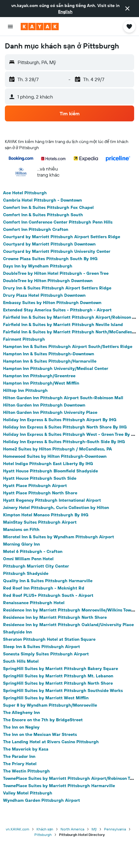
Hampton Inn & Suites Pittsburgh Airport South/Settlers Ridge (67, 346)
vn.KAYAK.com (17, 829)
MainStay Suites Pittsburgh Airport (40, 522)
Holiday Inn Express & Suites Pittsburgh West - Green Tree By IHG (71, 434)
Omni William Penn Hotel (28, 558)
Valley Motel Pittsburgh (27, 793)
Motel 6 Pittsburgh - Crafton (32, 551)
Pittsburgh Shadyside (25, 573)
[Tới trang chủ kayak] (40, 26)
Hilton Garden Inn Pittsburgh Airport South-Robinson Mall (63, 397)
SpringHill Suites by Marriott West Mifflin (46, 698)
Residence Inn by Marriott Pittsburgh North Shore (55, 617)
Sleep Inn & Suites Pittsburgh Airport (41, 646)
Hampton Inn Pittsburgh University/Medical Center (55, 368)
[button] (127, 8)
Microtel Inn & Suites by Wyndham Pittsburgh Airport (58, 537)
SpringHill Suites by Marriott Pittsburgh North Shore (58, 683)
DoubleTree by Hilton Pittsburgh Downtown (47, 280)
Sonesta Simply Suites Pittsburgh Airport (46, 654)
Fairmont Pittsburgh (24, 339)
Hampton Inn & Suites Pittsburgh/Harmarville (49, 361)
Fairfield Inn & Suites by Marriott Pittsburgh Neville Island (63, 324)
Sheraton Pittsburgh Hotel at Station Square (49, 639)
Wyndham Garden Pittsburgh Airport (41, 800)
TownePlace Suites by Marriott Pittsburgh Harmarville (59, 785)
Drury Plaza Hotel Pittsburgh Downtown (44, 295)
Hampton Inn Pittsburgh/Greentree (39, 375)
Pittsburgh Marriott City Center (36, 566)
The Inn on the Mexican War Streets (40, 734)
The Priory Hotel (19, 763)
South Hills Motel (21, 661)
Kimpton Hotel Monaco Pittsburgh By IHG (46, 515)
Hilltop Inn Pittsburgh (25, 390)
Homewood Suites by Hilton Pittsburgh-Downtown (54, 456)
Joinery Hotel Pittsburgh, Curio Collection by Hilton (56, 507)
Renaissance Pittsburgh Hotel (33, 602)
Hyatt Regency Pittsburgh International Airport (52, 500)
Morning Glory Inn (21, 544)
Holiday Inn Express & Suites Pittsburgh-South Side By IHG (64, 441)
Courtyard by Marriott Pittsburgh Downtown (49, 244)
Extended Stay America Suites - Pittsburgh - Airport (57, 310)
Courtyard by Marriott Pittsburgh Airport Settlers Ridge (61, 236)
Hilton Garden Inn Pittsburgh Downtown (44, 405)
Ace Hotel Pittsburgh (25, 192)
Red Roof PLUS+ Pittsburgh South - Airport (48, 595)
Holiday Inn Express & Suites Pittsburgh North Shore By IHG (65, 427)
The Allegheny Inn (21, 712)
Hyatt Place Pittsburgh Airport (35, 485)
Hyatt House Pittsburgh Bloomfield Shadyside (50, 471)
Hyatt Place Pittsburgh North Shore (40, 493)
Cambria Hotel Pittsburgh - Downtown (42, 200)
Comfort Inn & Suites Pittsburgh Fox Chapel (48, 207)
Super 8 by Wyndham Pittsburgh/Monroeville (50, 705)
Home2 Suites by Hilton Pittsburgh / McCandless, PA (57, 449)
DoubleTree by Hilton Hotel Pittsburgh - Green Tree (56, 273)
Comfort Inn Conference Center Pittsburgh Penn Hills (58, 222)
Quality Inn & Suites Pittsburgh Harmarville (47, 580)
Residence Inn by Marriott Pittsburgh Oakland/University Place (68, 624)
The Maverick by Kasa (25, 749)
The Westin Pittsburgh (26, 771)
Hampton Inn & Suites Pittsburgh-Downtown (48, 354)
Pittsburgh (43, 834)
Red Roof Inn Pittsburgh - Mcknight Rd (43, 588)
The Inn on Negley (21, 727)
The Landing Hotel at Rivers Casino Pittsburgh (51, 741)
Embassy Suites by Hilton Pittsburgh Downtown (52, 302)
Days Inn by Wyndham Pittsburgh (37, 266)
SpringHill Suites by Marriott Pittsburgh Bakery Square (60, 668)
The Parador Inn (19, 756)
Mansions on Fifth (21, 529)
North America (72, 829)
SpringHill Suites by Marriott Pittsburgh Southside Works (63, 690)
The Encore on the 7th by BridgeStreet (43, 719)
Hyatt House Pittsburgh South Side (39, 478)
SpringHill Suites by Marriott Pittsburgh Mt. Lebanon (58, 676)
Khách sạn (45, 829)
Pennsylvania (115, 829)
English (65, 11)
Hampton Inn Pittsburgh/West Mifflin (41, 383)
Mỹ (94, 829)
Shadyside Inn (17, 632)
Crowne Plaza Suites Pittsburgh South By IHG (50, 258)
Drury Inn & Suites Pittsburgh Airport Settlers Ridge (57, 288)
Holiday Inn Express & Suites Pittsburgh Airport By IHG (59, 419)
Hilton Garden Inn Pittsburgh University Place (50, 412)
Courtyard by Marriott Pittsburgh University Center (56, 251)
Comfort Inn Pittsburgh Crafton (35, 229)
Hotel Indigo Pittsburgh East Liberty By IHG (48, 463)
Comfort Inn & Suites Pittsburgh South (43, 214)
